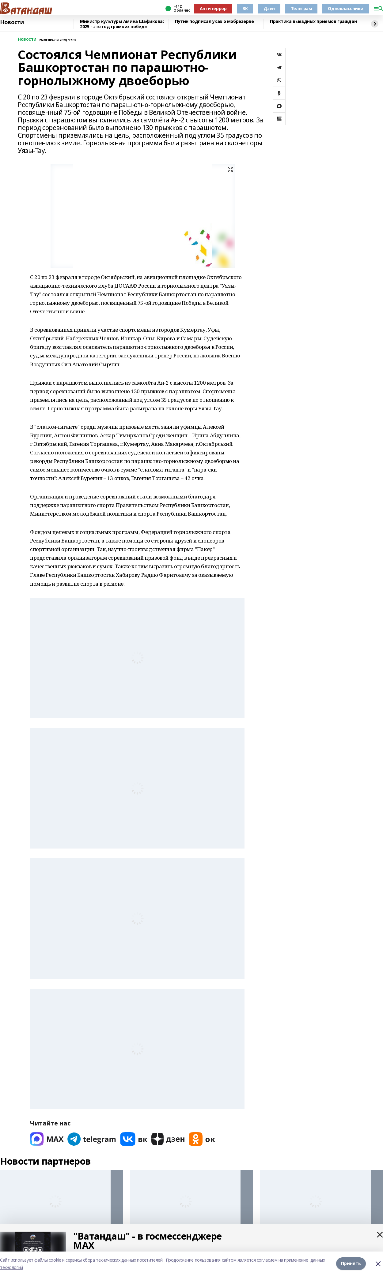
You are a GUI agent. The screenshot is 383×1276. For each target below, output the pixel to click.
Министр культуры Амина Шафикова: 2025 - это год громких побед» (122, 24)
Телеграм (301, 8)
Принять (351, 1264)
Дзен (269, 8)
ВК (245, 8)
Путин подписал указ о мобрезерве (214, 21)
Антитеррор (213, 8)
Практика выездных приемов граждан (313, 21)
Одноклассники (345, 8)
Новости (12, 22)
